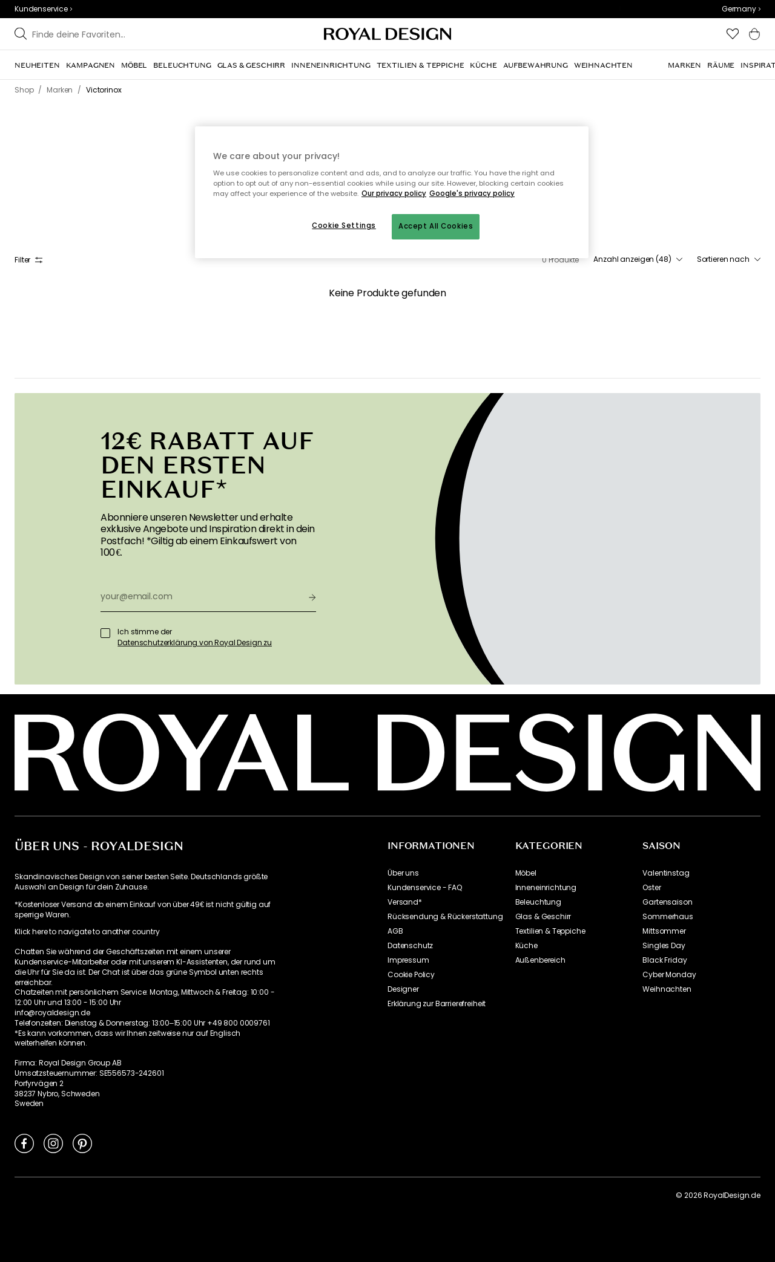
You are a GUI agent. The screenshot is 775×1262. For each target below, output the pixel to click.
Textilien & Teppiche (550, 931)
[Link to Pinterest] (82, 1143)
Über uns (403, 873)
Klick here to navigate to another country (87, 932)
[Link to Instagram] (53, 1143)
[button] (741, 9)
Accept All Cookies (435, 226)
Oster (651, 887)
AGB (395, 931)
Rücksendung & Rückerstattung (445, 916)
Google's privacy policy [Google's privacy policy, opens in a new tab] (472, 193)
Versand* (405, 902)
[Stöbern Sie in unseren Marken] (127, 33)
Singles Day (663, 945)
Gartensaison (667, 902)
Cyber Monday (669, 974)
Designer (403, 989)
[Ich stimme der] (105, 633)
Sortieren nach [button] (728, 259)
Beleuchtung (538, 902)
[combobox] (741, 9)
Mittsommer (663, 931)
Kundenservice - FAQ (425, 887)
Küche (526, 945)
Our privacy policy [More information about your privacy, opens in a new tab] (393, 193)
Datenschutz (410, 945)
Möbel (525, 873)
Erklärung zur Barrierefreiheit (437, 1003)
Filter (28, 260)
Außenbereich (540, 960)
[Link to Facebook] (24, 1143)
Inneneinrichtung (545, 887)
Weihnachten (666, 989)
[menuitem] (37, 65)
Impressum (408, 960)
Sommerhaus (667, 916)
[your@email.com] (199, 596)
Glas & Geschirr (543, 916)
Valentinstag (665, 873)
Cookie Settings (344, 225)
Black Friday (664, 960)
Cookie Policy (411, 974)
